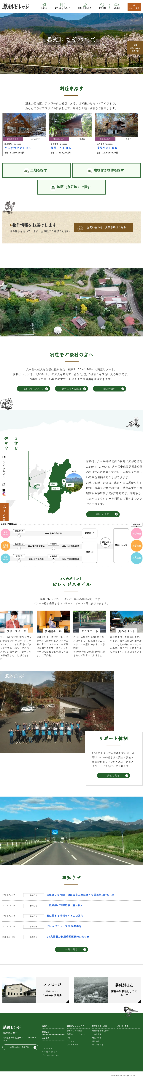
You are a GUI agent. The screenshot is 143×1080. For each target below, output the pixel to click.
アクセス (71, 1041)
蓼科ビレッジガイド (62, 8)
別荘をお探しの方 (84, 8)
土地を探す (96, 1034)
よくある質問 (72, 1045)
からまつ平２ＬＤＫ (17, 148)
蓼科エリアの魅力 (71, 388)
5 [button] (77, 69)
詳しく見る (102, 514)
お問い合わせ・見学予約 (19, 1047)
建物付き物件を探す (100, 1031)
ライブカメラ (3, 468)
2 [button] (66, 69)
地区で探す (96, 1038)
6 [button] (81, 69)
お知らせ (44, 8)
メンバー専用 (134, 8)
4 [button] (73, 69)
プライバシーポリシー (50, 1055)
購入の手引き (97, 1045)
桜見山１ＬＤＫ (61, 148)
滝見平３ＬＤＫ (107, 148)
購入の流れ (110, 388)
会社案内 (116, 8)
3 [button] (70, 69)
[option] (71, 39)
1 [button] (62, 69)
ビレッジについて (33, 388)
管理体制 (102, 8)
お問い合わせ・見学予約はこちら (106, 227)
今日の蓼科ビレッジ (49, 1052)
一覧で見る (71, 949)
